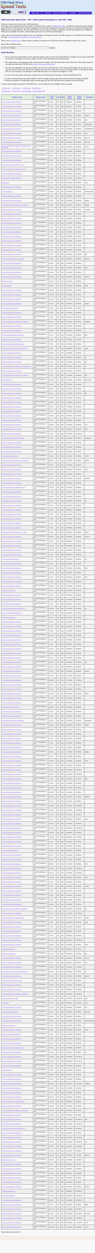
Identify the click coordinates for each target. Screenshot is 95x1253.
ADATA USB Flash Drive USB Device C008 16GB (15, 1110)
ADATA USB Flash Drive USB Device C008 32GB (15, 971)
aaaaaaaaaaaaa (5, 182)
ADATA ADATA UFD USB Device (11, 559)
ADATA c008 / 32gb (7, 281)
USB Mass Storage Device (8, 590)
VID (58, 97)
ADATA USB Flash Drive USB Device (12, 102)
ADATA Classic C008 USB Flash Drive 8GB (13, 1047)
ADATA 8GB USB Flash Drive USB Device (13, 720)
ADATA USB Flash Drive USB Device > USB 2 (14, 532)
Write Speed (79, 97)
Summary (48, 13)
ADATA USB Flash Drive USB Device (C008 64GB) (15, 460)
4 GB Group (26, 88)
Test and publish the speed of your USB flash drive (25, 37)
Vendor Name (41, 97)
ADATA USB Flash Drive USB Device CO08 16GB (15, 321)
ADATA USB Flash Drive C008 (10, 308)
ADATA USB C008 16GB (8, 1195)
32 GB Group (16, 91)
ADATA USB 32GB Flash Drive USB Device (13, 608)
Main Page (35, 13)
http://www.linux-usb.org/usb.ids (44, 64)
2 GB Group (16, 88)
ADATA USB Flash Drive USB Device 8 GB (13, 164)
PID (62, 97)
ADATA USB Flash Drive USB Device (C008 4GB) (15, 205)
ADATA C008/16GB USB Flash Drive (11, 469)
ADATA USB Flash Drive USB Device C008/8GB (14, 909)
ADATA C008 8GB (7, 285)
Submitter (89, 97)
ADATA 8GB (5, 1003)
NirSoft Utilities (85, 13)
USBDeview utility (59, 26)
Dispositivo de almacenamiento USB (11, 1034)
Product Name (17, 97)
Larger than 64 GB (38, 91)
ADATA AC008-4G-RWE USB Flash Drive (13, 917)
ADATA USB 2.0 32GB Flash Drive (11, 707)
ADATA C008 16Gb (7, 380)
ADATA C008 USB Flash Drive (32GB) (12, 980)
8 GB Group (36, 88)
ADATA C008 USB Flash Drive (10, 850)
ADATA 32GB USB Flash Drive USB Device (13, 1128)
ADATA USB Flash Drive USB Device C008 (13, 1101)
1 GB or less (6, 88)
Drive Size (52, 97)
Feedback (73, 13)
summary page (16, 40)
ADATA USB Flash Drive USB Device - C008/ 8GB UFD (16, 366)
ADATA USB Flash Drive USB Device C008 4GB (14, 348)
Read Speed (69, 97)
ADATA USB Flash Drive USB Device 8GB (13, 344)
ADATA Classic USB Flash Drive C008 (12, 752)
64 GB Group (26, 91)
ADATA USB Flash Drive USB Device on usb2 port (15, 375)
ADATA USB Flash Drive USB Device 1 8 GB (13, 169)
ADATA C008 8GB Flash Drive (10, 1012)
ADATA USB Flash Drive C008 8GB (11, 738)
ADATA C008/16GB (7, 191)
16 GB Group (6, 91)
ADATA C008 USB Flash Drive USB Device (13, 335)
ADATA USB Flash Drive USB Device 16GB (13, 487)
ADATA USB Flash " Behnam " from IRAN (13, 259)
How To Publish (60, 13)
